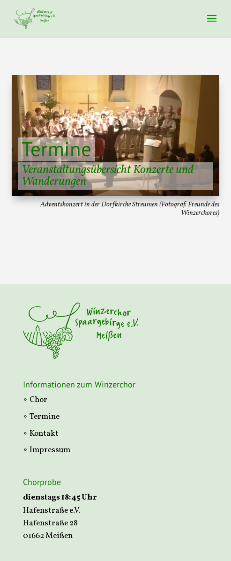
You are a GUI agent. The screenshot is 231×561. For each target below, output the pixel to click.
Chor (38, 399)
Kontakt (44, 433)
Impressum (50, 450)
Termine (45, 416)
